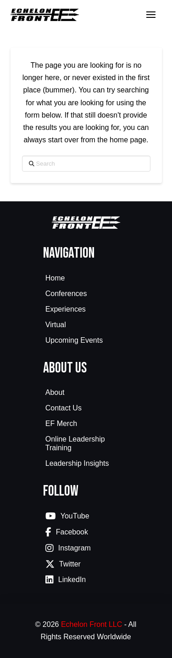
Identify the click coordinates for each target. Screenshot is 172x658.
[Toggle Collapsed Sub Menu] (86, 294)
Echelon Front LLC (91, 624)
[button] (151, 15)
